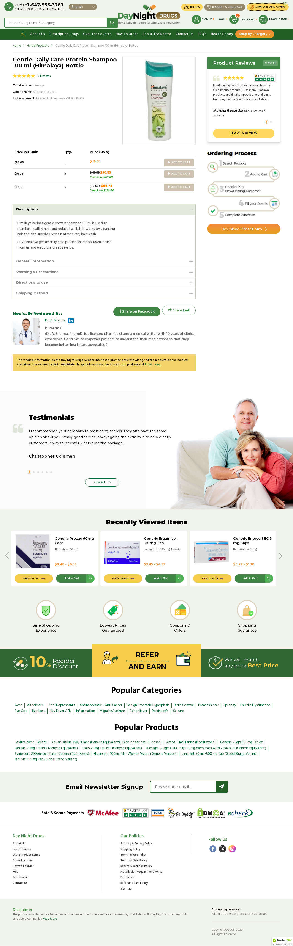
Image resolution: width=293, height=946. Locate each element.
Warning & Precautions (39, 271)
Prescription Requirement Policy (141, 872)
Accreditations (22, 861)
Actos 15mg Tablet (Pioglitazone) (191, 743)
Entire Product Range (26, 855)
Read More (50, 919)
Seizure (178, 711)
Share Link (179, 311)
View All (270, 61)
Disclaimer (127, 878)
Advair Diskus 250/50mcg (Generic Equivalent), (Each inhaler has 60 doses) (106, 743)
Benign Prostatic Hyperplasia (148, 705)
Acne (18, 705)
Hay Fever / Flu (61, 711)
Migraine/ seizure (112, 711)
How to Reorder (23, 867)
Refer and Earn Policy (134, 884)
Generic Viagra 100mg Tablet (241, 743)
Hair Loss (38, 711)
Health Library (222, 33)
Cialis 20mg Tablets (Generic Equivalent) (112, 748)
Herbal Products (38, 44)
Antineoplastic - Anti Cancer (101, 705)
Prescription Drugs (64, 33)
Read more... (153, 365)
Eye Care (21, 711)
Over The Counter (97, 33)
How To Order (127, 33)
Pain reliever (138, 711)
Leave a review (243, 132)
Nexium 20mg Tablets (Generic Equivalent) (46, 748)
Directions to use (33, 282)
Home (17, 44)
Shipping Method (33, 293)
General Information (36, 260)
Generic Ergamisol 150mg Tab (160, 541)
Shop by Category (253, 33)
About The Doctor (156, 33)
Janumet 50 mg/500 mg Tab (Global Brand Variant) (220, 754)
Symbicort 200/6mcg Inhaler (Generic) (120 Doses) (52, 754)
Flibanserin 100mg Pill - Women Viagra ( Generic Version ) (136, 754)
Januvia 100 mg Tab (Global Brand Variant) (46, 760)
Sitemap (126, 889)
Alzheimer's (35, 705)
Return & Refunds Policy (136, 867)
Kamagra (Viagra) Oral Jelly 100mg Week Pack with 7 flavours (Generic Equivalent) (206, 748)
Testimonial (20, 878)
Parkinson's (160, 711)
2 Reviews (44, 74)
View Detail (31, 579)
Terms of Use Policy (133, 855)
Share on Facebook (135, 311)
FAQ (15, 872)
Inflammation (85, 711)
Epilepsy (230, 705)
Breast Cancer (208, 705)
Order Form (241, 228)
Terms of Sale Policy (133, 861)
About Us (37, 33)
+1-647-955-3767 (44, 5)
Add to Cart (179, 161)
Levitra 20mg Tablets (31, 743)
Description (27, 208)
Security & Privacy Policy (136, 844)
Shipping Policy (130, 850)
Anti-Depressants (61, 705)
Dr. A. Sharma (55, 321)
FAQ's (202, 33)
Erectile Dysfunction (255, 705)
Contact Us (184, 33)
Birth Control (184, 705)
